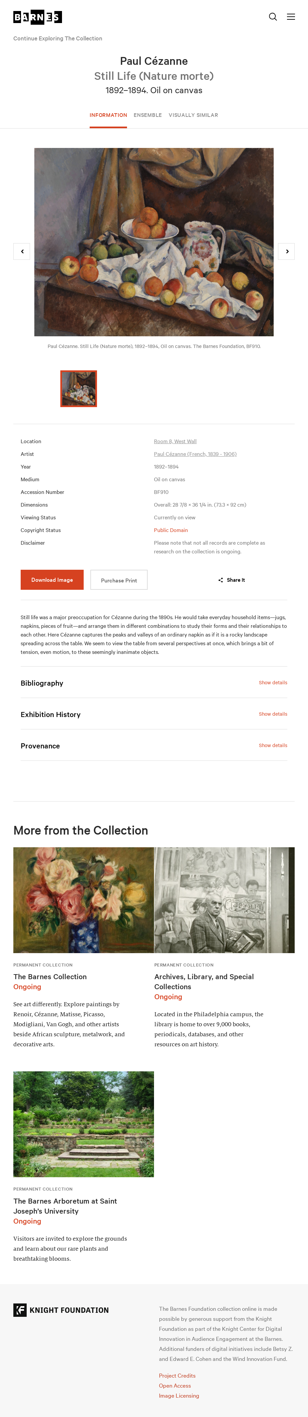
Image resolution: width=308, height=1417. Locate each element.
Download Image (52, 579)
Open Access (175, 1385)
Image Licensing (179, 1395)
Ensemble (148, 114)
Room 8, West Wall (175, 441)
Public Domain (171, 529)
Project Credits (177, 1375)
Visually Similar (193, 114)
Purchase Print (119, 580)
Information (108, 114)
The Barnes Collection (50, 976)
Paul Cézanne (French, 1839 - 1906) (195, 453)
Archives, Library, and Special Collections (204, 981)
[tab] (154, 683)
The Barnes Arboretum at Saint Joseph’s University (65, 1205)
